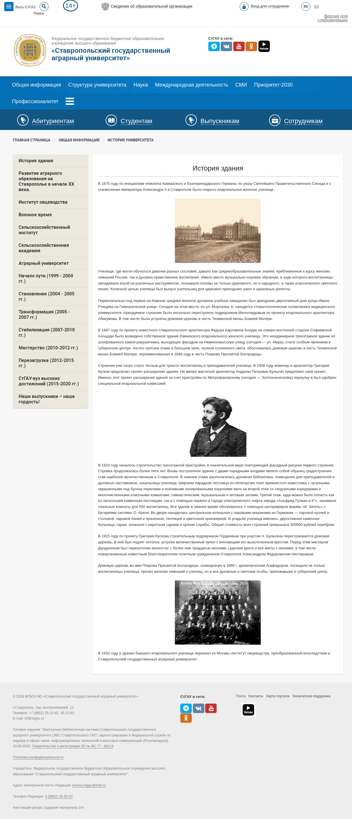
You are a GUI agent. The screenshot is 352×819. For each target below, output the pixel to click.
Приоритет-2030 (273, 85)
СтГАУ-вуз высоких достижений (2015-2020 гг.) (49, 381)
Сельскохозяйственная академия (44, 248)
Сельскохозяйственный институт (44, 230)
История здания (36, 160)
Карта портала (277, 696)
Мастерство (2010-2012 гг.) (48, 348)
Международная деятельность (191, 85)
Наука (141, 85)
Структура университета (97, 85)
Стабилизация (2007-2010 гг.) (47, 332)
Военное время (35, 214)
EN (316, 7)
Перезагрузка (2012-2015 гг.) (46, 363)
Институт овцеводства (43, 202)
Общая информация (36, 85)
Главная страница (31, 140)
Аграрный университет (44, 263)
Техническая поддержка (311, 696)
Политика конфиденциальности (38, 757)
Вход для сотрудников (270, 6)
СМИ (241, 85)
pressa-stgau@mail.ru (89, 785)
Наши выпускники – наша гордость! (47, 399)
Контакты (255, 696)
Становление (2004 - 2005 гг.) (46, 296)
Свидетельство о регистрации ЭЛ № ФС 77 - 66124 (73, 746)
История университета (131, 140)
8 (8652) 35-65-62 (59, 796)
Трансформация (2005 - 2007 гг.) (44, 314)
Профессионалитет (35, 101)
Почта (241, 696)
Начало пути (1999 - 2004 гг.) (46, 278)
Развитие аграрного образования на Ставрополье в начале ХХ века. (46, 181)
